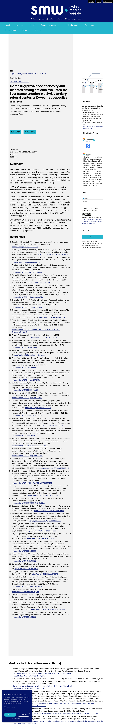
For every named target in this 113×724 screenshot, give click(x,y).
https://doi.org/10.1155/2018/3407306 (41, 539)
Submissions (107, 2)
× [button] (30, 692)
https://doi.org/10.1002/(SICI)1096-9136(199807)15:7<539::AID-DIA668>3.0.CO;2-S (36, 331)
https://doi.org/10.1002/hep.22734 (38, 408)
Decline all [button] (23, 714)
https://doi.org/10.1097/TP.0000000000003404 (30, 446)
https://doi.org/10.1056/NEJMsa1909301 (53, 254)
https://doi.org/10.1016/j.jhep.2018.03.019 (53, 468)
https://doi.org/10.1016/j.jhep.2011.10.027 (27, 398)
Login (99, 2)
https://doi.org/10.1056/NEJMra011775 (42, 337)
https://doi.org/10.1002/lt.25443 (24, 368)
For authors (89, 25)
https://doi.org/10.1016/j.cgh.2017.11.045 (27, 307)
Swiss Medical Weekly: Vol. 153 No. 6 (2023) (29, 676)
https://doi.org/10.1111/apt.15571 (26, 569)
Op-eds (25, 30)
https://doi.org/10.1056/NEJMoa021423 (27, 390)
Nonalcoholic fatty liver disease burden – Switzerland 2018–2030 (37, 713)
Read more (18, 703)
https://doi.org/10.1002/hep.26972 (53, 425)
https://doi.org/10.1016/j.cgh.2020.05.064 (45, 521)
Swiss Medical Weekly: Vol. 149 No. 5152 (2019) (80, 713)
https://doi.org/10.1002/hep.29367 (52, 317)
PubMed (86, 231)
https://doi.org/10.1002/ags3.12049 (45, 574)
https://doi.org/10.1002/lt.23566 (24, 551)
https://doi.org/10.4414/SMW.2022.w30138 (28, 73)
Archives (19, 25)
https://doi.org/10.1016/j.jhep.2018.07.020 (29, 355)
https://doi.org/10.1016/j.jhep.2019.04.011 (27, 586)
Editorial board (72, 25)
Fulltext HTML (30, 132)
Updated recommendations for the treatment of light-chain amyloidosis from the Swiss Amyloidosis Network (53, 703)
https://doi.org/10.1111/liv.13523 (23, 436)
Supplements (10, 30)
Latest (7, 25)
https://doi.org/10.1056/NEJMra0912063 (27, 415)
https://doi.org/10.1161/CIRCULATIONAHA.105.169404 (32, 483)
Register (91, 2)
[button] (92, 198)
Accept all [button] (10, 714)
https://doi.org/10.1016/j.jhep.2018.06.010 (27, 297)
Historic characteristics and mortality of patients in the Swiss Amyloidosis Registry (44, 686)
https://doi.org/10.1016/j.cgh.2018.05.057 (27, 380)
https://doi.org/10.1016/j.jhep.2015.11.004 (43, 495)
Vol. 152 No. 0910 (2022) (19, 82)
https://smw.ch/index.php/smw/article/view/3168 (92, 127)
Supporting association (50, 25)
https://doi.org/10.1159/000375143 (25, 247)
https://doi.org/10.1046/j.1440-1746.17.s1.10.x (28, 503)
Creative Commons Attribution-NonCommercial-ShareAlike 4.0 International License (92, 221)
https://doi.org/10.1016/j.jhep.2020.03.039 (40, 531)
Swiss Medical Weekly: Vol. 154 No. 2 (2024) (29, 688)
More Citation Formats (90, 133)
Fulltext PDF (15, 132)
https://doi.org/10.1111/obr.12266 (24, 561)
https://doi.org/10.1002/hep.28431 (24, 347)
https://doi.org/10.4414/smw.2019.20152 (49, 511)
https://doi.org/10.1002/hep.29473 (39, 282)
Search (38, 30)
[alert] (17, 706)
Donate (92, 237)
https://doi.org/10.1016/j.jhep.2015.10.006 (27, 456)
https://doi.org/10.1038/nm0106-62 (27, 262)
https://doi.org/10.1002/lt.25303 (24, 617)
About (32, 25)
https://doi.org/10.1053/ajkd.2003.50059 (27, 272)
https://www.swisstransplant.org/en (25, 592)
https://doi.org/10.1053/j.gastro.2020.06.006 (48, 609)
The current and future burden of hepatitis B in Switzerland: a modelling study (42, 673)
